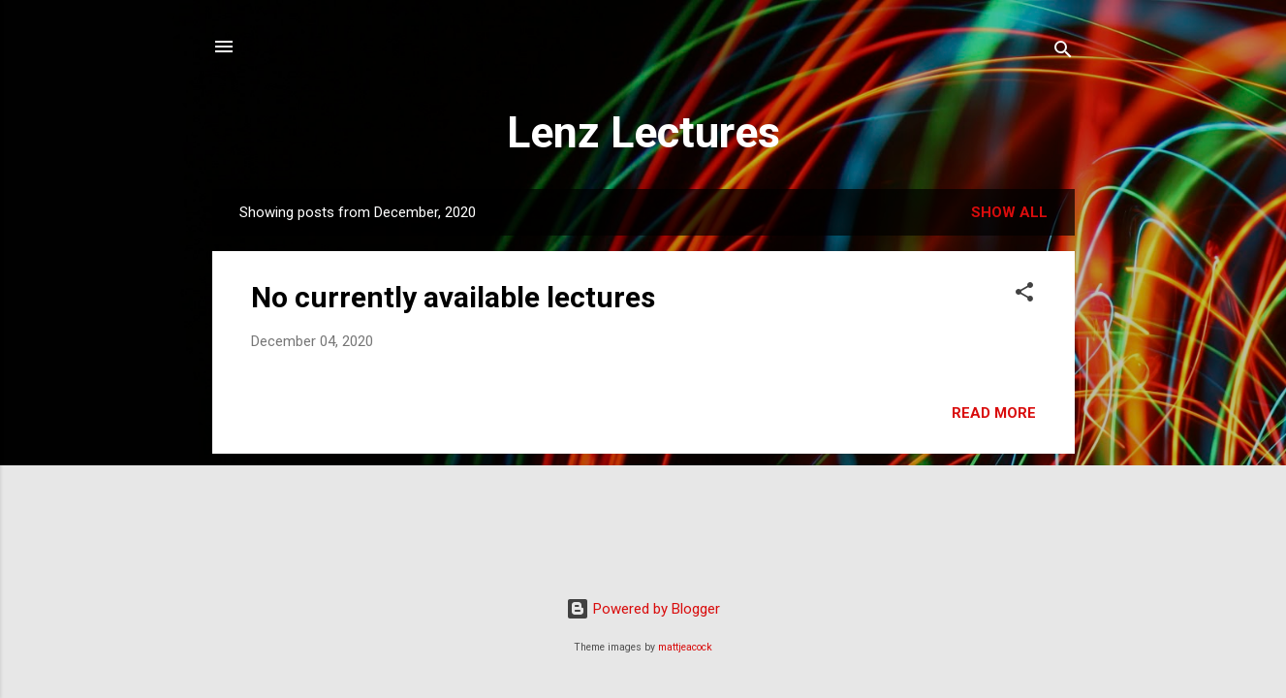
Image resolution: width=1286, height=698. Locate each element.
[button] (1024, 295)
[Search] (1063, 52)
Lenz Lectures (643, 132)
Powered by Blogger (643, 609)
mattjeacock (685, 647)
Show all (1009, 212)
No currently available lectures (453, 297)
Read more (994, 413)
